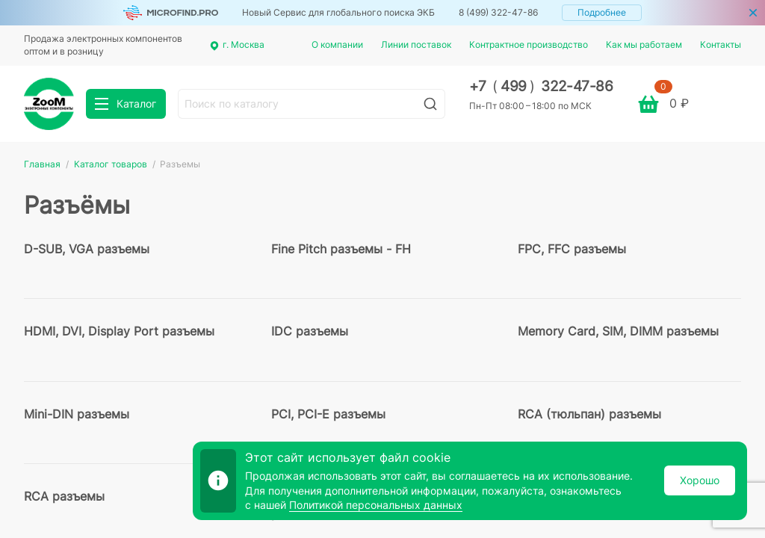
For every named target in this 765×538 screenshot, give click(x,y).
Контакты (720, 44)
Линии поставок (416, 44)
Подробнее (601, 12)
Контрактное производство (528, 44)
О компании (337, 44)
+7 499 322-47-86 (541, 86)
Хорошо (699, 480)
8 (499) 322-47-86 (498, 12)
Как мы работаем (644, 44)
